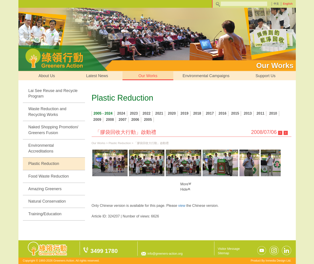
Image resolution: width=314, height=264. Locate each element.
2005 (148, 119)
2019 (185, 113)
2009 (97, 119)
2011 (261, 113)
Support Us (265, 76)
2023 (134, 113)
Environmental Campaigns (206, 76)
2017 (210, 113)
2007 (123, 119)
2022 (146, 113)
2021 (159, 113)
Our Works (148, 76)
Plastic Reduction (43, 163)
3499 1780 (104, 251)
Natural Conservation (47, 201)
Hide (185, 189)
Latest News (97, 76)
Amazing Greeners (45, 189)
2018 (197, 113)
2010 (273, 113)
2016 (223, 113)
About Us (47, 76)
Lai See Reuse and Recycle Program (53, 93)
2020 (172, 113)
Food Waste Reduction (48, 176)
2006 (135, 119)
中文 (276, 3)
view (181, 205)
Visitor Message (229, 248)
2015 (235, 113)
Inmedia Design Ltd (278, 260)
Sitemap (223, 253)
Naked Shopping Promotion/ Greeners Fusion (53, 130)
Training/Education (44, 214)
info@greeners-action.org (165, 253)
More (185, 184)
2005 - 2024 (103, 113)
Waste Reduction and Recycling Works (47, 112)
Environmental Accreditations (41, 148)
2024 (121, 113)
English (287, 3)
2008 (110, 119)
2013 (248, 113)
